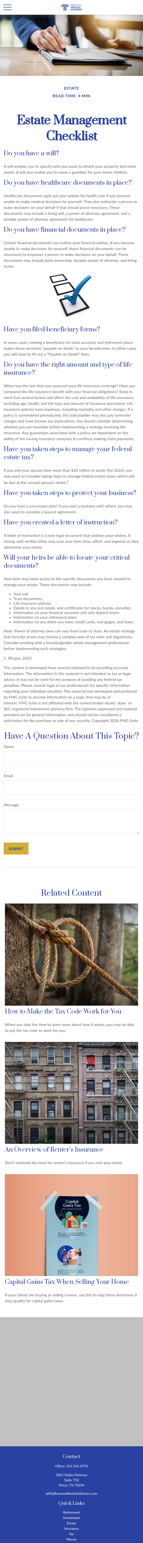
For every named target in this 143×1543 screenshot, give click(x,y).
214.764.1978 (77, 1466)
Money (71, 1539)
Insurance (71, 1528)
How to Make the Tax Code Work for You (63, 1012)
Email (8, 775)
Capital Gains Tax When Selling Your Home (67, 1282)
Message (11, 804)
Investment (71, 1518)
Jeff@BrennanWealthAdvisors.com (71, 1493)
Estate (71, 1523)
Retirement (71, 1512)
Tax (71, 1534)
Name (9, 746)
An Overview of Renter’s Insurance (54, 1150)
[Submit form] (16, 849)
